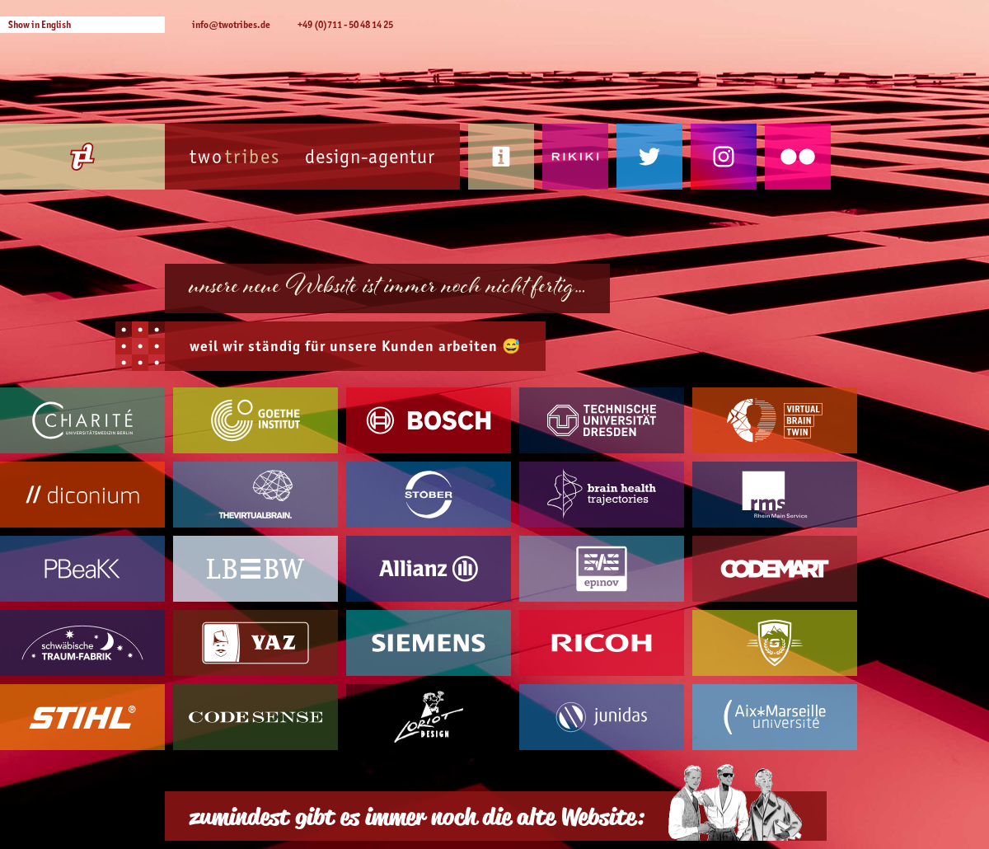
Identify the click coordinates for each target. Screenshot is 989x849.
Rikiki (575, 157)
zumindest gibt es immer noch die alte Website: (417, 816)
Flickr (798, 157)
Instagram (724, 157)
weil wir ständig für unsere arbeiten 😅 (355, 346)
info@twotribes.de (231, 24)
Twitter (649, 157)
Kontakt (501, 157)
